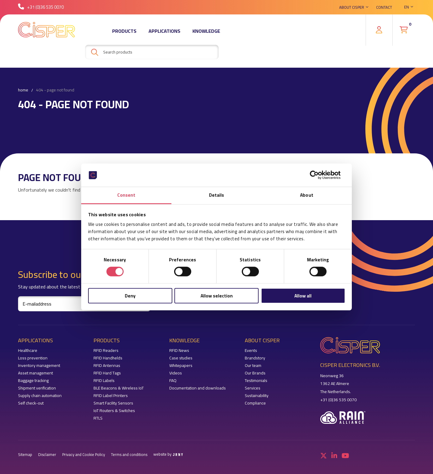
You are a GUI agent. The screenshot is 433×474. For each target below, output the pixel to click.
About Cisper (351, 7)
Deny (130, 295)
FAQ (173, 380)
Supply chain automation (40, 395)
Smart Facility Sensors (113, 403)
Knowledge (206, 31)
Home (23, 90)
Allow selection (217, 295)
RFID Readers (106, 350)
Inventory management (39, 365)
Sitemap (25, 454)
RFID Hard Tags (107, 373)
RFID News (179, 350)
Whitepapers (180, 365)
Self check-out (31, 403)
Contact (384, 7)
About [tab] (306, 195)
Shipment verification (37, 388)
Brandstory (255, 358)
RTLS (98, 418)
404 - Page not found (55, 90)
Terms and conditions (129, 454)
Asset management (35, 373)
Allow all (303, 295)
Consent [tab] (126, 195)
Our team (253, 365)
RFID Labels (104, 380)
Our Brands (255, 373)
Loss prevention (33, 358)
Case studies (180, 358)
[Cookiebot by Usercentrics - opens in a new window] (319, 175)
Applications (164, 31)
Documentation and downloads (197, 388)
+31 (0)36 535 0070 (41, 7)
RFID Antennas (107, 365)
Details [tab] (216, 195)
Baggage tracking (33, 380)
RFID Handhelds (108, 358)
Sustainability (257, 395)
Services (252, 388)
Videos (175, 373)
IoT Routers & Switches (114, 410)
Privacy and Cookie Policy (83, 454)
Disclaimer (47, 454)
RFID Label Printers (111, 395)
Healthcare (27, 350)
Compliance (255, 403)
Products (124, 31)
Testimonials (256, 380)
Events (251, 350)
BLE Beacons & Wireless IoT (119, 388)
